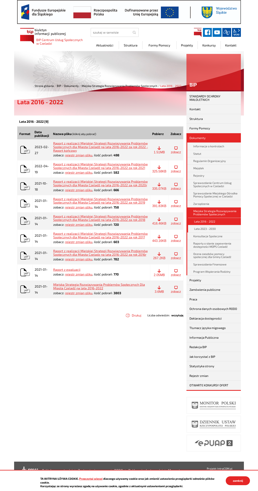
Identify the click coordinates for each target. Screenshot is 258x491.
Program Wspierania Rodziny (211, 271)
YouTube (217, 32)
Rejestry (198, 175)
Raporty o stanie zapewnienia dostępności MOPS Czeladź (212, 245)
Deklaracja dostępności (205, 318)
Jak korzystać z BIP (202, 356)
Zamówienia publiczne (204, 289)
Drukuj (136, 315)
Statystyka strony (201, 366)
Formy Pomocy (199, 128)
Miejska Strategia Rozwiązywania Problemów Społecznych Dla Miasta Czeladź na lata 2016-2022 (99, 286)
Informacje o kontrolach (208, 146)
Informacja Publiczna (203, 337)
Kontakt (195, 109)
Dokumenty (71, 86)
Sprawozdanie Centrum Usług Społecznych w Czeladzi (212, 184)
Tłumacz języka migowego (207, 328)
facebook (207, 32)
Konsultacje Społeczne (208, 236)
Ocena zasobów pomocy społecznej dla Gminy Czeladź (212, 255)
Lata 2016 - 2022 (204, 221)
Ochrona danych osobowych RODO (213, 308)
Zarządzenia (201, 203)
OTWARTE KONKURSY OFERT (208, 385)
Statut (197, 153)
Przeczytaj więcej (91, 478)
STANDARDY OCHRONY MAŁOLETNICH (205, 97)
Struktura (196, 119)
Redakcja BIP (198, 347)
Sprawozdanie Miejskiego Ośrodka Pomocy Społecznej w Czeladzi (215, 195)
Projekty (195, 280)
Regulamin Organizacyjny (209, 161)
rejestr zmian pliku (78, 155)
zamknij (238, 480)
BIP (197, 32)
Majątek (198, 168)
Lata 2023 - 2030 (205, 228)
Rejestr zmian (198, 376)
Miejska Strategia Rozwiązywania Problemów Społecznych (119, 86)
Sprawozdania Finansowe (210, 264)
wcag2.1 (236, 32)
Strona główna (44, 86)
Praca (193, 299)
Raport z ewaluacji (66, 269)
